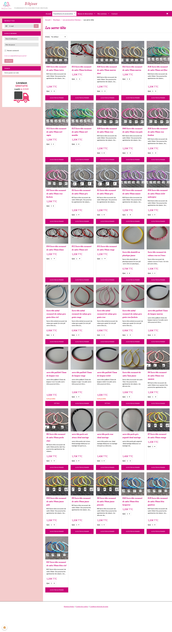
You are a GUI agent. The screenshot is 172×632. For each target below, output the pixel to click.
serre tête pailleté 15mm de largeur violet (106, 389)
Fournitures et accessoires (62, 14)
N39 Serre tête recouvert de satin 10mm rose (106, 133)
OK (36, 26)
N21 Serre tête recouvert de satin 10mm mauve (131, 195)
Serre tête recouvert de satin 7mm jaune (132, 387)
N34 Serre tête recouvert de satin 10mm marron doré (107, 70)
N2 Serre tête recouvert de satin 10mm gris (106, 195)
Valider (9, 61)
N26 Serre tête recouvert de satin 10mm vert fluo (157, 70)
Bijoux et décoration (85, 14)
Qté (47, 92)
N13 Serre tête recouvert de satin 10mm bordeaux (81, 70)
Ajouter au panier (56, 98)
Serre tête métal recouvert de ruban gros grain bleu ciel (56, 323)
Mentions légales (69, 629)
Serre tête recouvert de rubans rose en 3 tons (158, 261)
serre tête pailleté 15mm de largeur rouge (81, 389)
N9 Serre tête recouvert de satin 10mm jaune (81, 516)
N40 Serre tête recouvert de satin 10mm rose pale (131, 133)
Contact (116, 14)
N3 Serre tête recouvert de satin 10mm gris (81, 195)
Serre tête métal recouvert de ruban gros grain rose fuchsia (132, 325)
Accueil (46, 14)
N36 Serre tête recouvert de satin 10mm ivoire (55, 70)
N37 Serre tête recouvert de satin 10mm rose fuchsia (56, 195)
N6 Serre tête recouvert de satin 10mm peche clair (55, 451)
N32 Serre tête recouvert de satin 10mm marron (131, 70)
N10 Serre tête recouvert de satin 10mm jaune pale (55, 516)
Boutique (56, 20)
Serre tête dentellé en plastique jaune (131, 259)
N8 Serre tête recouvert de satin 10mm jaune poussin (106, 518)
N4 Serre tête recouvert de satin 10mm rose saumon (158, 389)
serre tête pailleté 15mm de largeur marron (157, 323)
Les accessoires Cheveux (72, 20)
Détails (56, 417)
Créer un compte (9, 56)
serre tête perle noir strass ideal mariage (82, 451)
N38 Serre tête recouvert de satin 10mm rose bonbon (157, 133)
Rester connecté (11, 51)
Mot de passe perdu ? (21, 56)
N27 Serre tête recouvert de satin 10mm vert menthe (81, 133)
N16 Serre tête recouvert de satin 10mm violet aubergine (157, 197)
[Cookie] (4, 627)
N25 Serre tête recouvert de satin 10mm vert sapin (55, 133)
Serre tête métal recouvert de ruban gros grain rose (106, 323)
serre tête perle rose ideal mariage (107, 449)
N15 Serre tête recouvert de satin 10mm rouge (106, 255)
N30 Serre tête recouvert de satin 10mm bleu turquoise (131, 518)
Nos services (103, 14)
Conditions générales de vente (99, 629)
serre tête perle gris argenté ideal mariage (132, 451)
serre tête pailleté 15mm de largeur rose (55, 389)
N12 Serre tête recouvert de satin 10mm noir (81, 255)
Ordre (47, 37)
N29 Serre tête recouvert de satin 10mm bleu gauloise (157, 518)
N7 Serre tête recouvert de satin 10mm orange (157, 451)
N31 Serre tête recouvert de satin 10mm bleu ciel (55, 584)
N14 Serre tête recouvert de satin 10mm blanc (55, 255)
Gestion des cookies (82, 629)
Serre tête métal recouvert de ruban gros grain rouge (81, 323)
